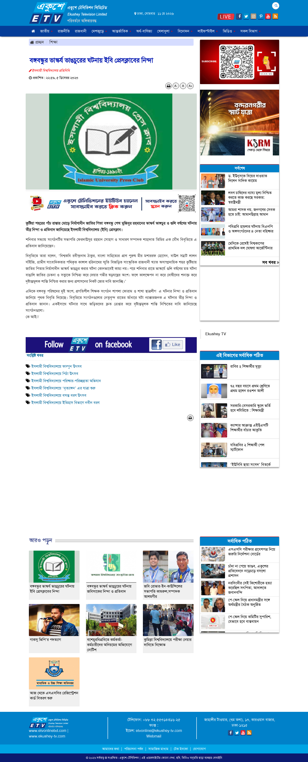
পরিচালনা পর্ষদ (133, 749)
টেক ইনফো (181, 749)
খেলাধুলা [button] (165, 31)
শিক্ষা (53, 42)
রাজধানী (80, 31)
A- (175, 86)
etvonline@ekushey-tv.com (159, 730)
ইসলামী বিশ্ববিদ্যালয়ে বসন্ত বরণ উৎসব (58, 395)
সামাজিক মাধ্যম (158, 749)
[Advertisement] (111, 483)
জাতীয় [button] (46, 31)
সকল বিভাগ (250, 31)
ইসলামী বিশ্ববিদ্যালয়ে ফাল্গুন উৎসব (56, 366)
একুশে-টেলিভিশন (129, 758)
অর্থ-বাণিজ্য (144, 31)
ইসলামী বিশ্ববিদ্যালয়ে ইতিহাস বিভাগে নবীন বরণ (65, 402)
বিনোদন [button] (185, 31)
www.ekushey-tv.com (47, 736)
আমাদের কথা (111, 749)
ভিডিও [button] (229, 31)
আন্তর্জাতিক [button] (121, 31)
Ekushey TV (215, 333)
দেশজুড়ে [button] (99, 31)
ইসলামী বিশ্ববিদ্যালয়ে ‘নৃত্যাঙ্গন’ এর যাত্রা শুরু (63, 388)
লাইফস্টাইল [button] (208, 31)
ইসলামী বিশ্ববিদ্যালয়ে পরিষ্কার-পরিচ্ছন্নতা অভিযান (66, 380)
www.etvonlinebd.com (47, 730)
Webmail (153, 736)
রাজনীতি (64, 31)
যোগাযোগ (199, 749)
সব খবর (270, 262)
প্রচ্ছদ (37, 42)
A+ (190, 86)
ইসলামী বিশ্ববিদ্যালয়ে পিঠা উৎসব (54, 373)
